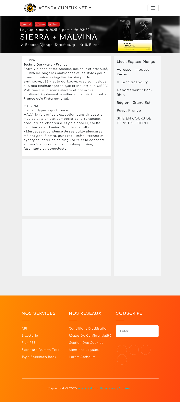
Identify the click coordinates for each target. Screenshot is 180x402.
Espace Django (39, 45)
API (24, 328)
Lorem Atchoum (82, 357)
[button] (90, 8)
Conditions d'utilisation (89, 328)
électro (40, 24)
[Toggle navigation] (153, 8)
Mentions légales (84, 350)
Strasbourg (65, 45)
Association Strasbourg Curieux (105, 388)
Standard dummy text (40, 350)
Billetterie (30, 335)
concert (26, 24)
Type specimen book (39, 357)
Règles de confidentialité (90, 335)
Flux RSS (29, 343)
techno (54, 24)
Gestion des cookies (86, 343)
